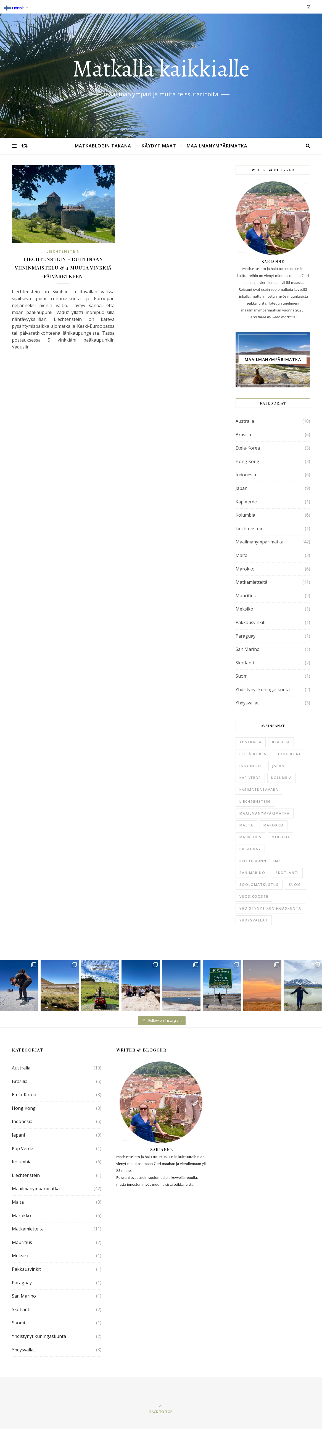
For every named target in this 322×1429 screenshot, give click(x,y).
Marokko (245, 569)
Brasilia (243, 435)
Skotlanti (245, 663)
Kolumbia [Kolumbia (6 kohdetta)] (281, 777)
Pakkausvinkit (250, 622)
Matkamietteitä (251, 582)
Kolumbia (245, 515)
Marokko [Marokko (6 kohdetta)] (273, 825)
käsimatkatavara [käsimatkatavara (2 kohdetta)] (258, 789)
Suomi (242, 676)
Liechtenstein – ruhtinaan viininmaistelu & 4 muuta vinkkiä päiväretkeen (63, 267)
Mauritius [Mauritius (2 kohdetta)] (250, 837)
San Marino (248, 649)
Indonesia (246, 475)
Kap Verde (246, 502)
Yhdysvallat (247, 703)
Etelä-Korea (248, 448)
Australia (245, 421)
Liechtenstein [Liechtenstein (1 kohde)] (254, 801)
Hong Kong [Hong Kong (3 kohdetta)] (289, 754)
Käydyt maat (159, 146)
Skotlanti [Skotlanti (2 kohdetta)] (287, 872)
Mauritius (246, 596)
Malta (241, 555)
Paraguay (245, 636)
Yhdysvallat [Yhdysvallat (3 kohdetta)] (253, 920)
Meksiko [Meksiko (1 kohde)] (280, 837)
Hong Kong (247, 461)
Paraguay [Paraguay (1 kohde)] (250, 849)
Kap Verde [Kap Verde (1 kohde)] (250, 777)
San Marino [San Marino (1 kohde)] (252, 872)
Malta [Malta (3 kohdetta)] (246, 825)
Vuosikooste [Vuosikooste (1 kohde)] (253, 896)
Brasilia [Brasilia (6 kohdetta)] (281, 742)
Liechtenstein (63, 251)
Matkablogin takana (103, 146)
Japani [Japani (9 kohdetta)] (279, 766)
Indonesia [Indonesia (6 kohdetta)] (250, 766)
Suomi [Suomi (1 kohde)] (295, 884)
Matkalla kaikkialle (161, 68)
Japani (242, 488)
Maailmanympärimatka (217, 146)
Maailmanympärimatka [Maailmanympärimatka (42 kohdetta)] (264, 813)
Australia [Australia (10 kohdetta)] (250, 742)
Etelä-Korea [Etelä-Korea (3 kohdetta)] (252, 754)
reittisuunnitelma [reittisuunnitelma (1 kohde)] (260, 861)
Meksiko (244, 609)
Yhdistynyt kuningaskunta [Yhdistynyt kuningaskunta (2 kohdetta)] (270, 908)
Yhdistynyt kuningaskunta (263, 689)
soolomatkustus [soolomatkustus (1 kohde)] (259, 884)
